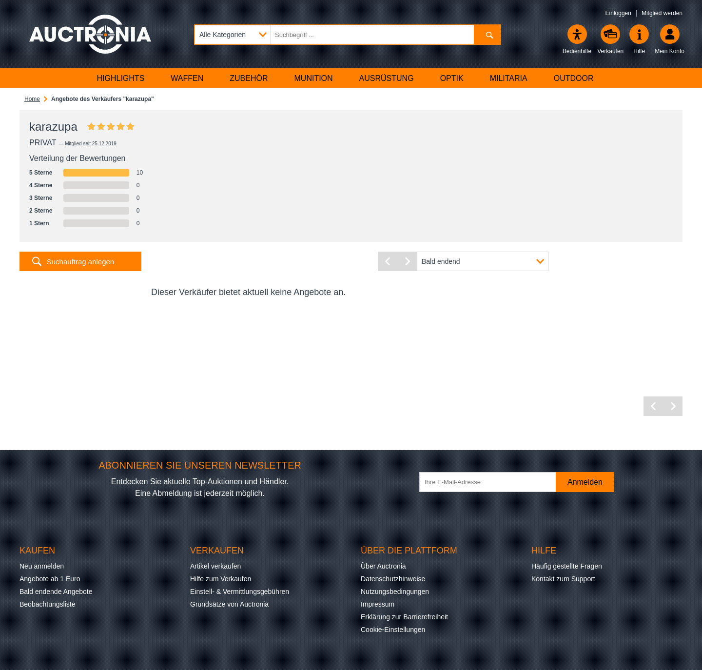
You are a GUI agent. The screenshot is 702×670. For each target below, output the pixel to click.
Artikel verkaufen (215, 566)
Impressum (377, 604)
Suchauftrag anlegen (80, 261)
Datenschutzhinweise (393, 579)
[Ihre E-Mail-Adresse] (492, 482)
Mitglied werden (662, 13)
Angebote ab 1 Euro (50, 579)
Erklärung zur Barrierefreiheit (404, 617)
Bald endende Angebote (56, 591)
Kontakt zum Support (563, 579)
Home (32, 99)
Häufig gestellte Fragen (566, 566)
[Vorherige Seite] (387, 261)
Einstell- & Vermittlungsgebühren (239, 591)
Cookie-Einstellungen (393, 629)
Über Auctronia (383, 566)
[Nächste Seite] (407, 261)
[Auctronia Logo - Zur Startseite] (90, 34)
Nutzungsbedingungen (395, 591)
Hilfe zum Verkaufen (220, 579)
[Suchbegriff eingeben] (348, 34)
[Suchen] (487, 34)
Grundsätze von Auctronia (229, 604)
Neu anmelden (42, 566)
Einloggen (618, 13)
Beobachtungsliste (47, 604)
